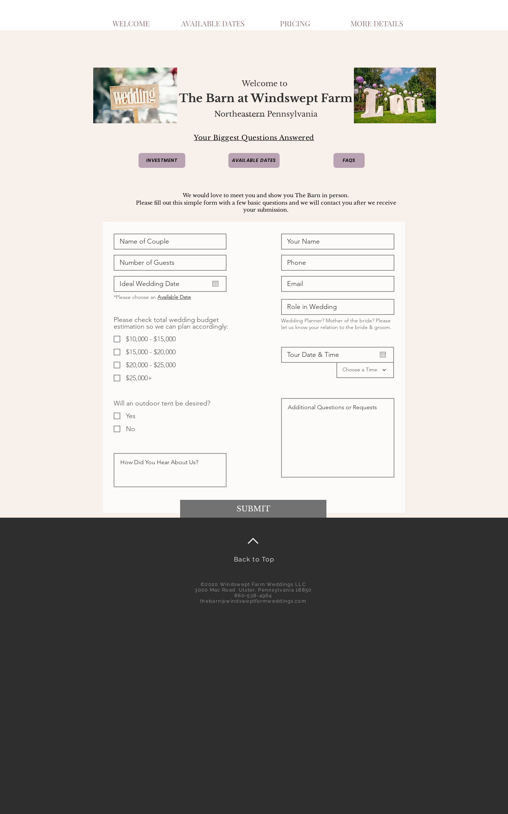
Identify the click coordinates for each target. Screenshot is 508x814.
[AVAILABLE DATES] (254, 160)
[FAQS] (349, 160)
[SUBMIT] (253, 509)
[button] (377, 20)
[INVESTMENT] (162, 160)
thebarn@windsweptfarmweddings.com (253, 601)
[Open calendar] (215, 284)
